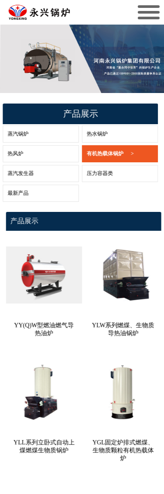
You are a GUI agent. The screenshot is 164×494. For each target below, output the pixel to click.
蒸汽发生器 (16, 173)
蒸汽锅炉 (13, 134)
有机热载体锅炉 (105, 153)
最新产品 (13, 193)
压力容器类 (95, 173)
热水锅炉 (92, 134)
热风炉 (11, 153)
